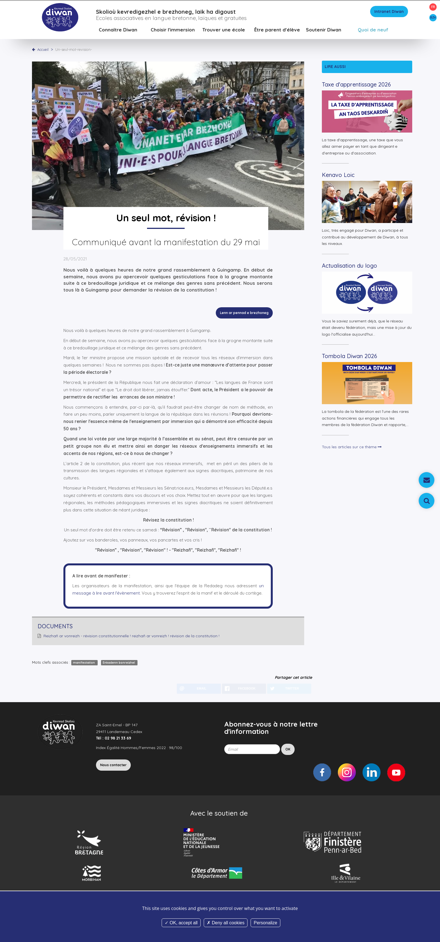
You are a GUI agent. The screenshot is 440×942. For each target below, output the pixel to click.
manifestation (84, 665)
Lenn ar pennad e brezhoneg (244, 315)
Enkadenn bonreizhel (119, 665)
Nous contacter (113, 767)
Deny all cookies (225, 922)
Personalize (265, 922)
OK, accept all (181, 922)
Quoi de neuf (373, 32)
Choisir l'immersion (173, 32)
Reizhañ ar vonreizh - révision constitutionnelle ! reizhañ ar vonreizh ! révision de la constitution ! (131, 638)
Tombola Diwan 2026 (349, 358)
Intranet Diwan (389, 14)
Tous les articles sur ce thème (352, 449)
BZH (433, 17)
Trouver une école (223, 32)
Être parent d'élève (277, 32)
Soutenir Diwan (323, 32)
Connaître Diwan (118, 32)
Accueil (43, 52)
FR (433, 7)
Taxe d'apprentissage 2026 (356, 86)
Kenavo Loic (338, 177)
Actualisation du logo (349, 268)
